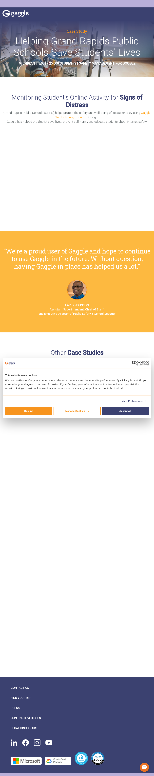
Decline (28, 411)
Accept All (125, 411)
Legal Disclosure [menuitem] (24, 728)
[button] (144, 767)
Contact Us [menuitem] (20, 687)
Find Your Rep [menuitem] (21, 698)
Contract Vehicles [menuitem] (26, 718)
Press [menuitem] (15, 708)
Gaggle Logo (18, 14)
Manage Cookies (77, 411)
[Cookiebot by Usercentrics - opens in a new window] (134, 363)
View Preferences (132, 401)
